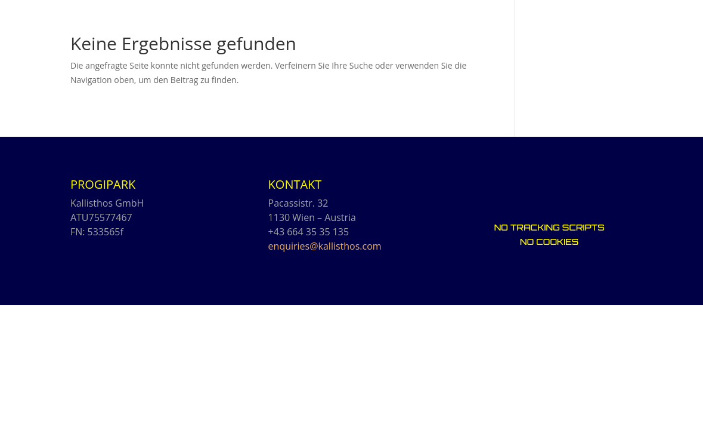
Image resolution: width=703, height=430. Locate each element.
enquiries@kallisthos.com (325, 246)
